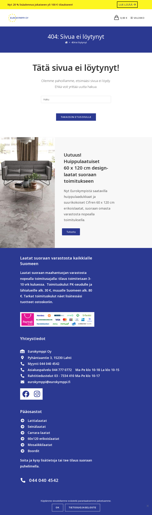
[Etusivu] (66, 42)
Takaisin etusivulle (76, 117)
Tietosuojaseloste (82, 507)
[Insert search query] (76, 99)
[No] (147, 506)
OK (57, 507)
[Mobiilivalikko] (136, 17)
